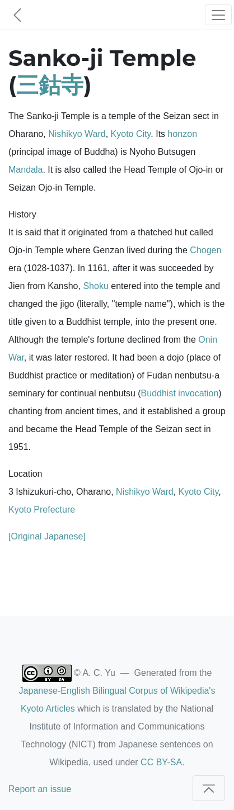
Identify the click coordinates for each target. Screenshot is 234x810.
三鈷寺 (49, 84)
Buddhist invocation (180, 393)
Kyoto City (131, 134)
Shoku (95, 286)
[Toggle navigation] (218, 14)
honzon (183, 134)
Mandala (25, 169)
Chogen (205, 250)
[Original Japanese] (47, 536)
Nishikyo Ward (77, 134)
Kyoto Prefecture (41, 509)
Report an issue (39, 789)
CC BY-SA (161, 762)
